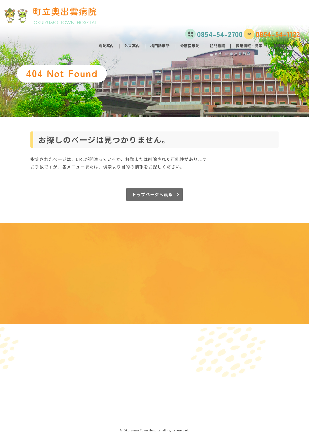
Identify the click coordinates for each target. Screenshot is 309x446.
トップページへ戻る (152, 194)
